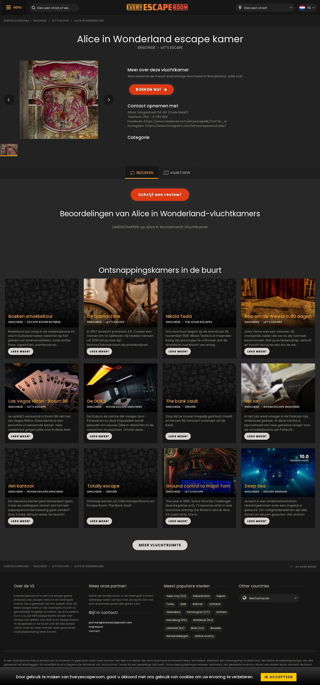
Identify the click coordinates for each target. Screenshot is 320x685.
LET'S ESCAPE (171, 47)
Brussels (215, 627)
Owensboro (173, 611)
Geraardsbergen (177, 635)
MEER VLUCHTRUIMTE (160, 544)
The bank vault (182, 401)
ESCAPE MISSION (275, 492)
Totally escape (103, 486)
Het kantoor (21, 486)
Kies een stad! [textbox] (255, 8)
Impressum (96, 625)
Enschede (40, 21)
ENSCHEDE (146, 47)
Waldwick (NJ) (203, 619)
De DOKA (96, 401)
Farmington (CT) (198, 611)
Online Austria (204, 635)
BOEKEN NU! (148, 89)
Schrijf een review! (160, 194)
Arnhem (221, 611)
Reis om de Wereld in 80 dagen (278, 316)
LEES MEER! (20, 351)
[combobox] (265, 8)
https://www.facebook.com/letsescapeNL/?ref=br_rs (185, 121)
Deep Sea (255, 486)
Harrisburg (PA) (176, 619)
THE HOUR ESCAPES (198, 322)
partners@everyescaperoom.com (110, 621)
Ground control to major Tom (198, 486)
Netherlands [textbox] (259, 597)
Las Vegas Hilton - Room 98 (38, 401)
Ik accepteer (278, 676)
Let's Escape (60, 21)
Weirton (197, 603)
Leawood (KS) (175, 627)
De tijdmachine (103, 316)
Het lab (252, 401)
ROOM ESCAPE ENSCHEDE (124, 407)
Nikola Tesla (179, 316)
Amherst (214, 603)
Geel (183, 603)
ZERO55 (190, 407)
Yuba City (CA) (176, 595)
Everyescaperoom (16, 21)
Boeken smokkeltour (30, 316)
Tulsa (170, 603)
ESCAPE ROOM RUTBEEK (44, 322)
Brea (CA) (197, 627)
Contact (94, 630)
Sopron (221, 595)
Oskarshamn (201, 595)
